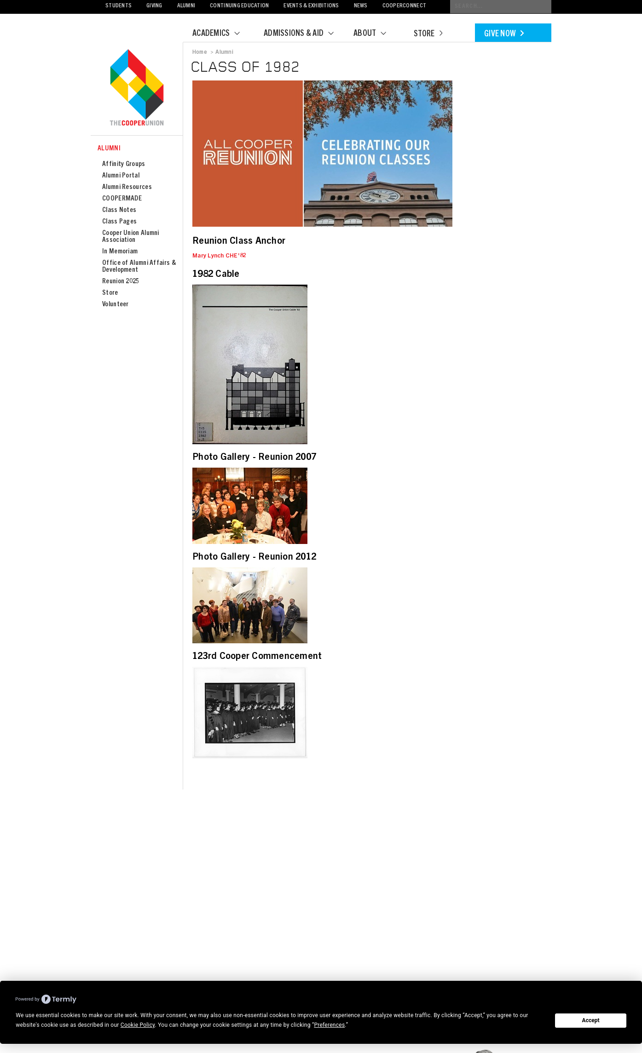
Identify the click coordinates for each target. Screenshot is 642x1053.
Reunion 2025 (120, 281)
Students (118, 6)
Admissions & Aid (304, 34)
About (375, 34)
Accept (591, 1020)
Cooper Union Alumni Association (130, 237)
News (361, 6)
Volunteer (115, 304)
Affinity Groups (123, 164)
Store (428, 34)
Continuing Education (239, 6)
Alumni (186, 6)
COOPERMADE (122, 198)
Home (199, 52)
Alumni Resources (127, 187)
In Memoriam (120, 251)
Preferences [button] (329, 1025)
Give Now (504, 34)
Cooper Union (137, 88)
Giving (154, 6)
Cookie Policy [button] (138, 1025)
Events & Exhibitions (311, 6)
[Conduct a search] (500, 6)
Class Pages (119, 221)
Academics (221, 34)
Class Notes (119, 210)
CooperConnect (404, 6)
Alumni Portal (120, 175)
